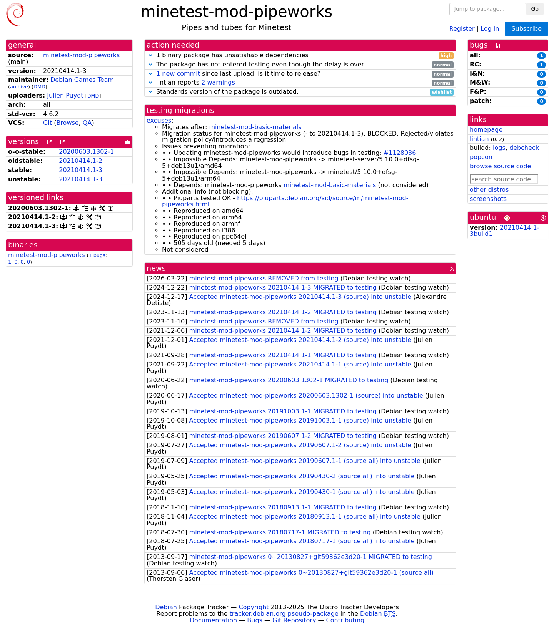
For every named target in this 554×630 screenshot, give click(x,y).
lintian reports (300, 83)
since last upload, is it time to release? (300, 74)
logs (499, 147)
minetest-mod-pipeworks (81, 55)
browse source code (500, 166)
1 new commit (178, 73)
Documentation (213, 620)
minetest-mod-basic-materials (255, 127)
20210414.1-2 (80, 160)
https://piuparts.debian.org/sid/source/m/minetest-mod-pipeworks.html (285, 201)
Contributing (345, 620)
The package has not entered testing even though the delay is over (300, 64)
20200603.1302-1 (86, 151)
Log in (490, 28)
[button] (150, 55)
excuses (159, 120)
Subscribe (526, 28)
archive (19, 87)
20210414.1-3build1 (504, 231)
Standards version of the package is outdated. (300, 92)
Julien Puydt (65, 95)
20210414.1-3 (80, 170)
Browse (67, 122)
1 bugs (97, 255)
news (156, 268)
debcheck (524, 147)
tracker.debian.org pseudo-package (284, 613)
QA (87, 122)
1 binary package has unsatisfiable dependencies (300, 55)
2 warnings (218, 82)
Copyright (254, 607)
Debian (166, 607)
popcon (481, 157)
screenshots (488, 198)
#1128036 (400, 152)
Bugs (254, 620)
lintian (479, 139)
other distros (489, 189)
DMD (39, 87)
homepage (486, 129)
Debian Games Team (82, 79)
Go (535, 9)
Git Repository (294, 620)
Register (462, 28)
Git (47, 122)
